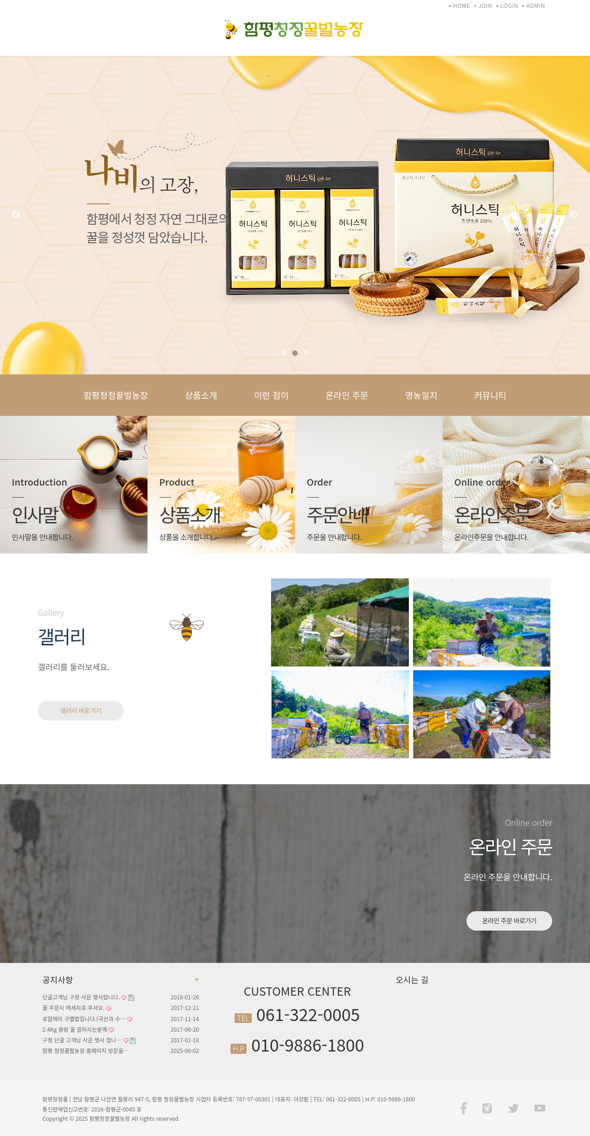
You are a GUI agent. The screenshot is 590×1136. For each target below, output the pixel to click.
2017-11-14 (185, 1018)
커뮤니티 (490, 395)
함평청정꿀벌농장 (115, 395)
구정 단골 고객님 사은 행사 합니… (89, 1040)
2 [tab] (295, 353)
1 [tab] (284, 353)
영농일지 (421, 395)
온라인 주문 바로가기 (509, 920)
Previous (16, 215)
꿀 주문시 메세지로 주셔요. (76, 1007)
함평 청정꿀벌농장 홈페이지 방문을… (85, 1050)
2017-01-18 (185, 1040)
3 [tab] (306, 353)
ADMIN (535, 5)
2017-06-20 (185, 1029)
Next (573, 215)
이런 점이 (271, 395)
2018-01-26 (185, 997)
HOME (461, 5)
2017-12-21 (185, 1007)
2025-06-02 (185, 1050)
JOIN (485, 5)
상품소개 (201, 395)
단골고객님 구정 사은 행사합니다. (88, 997)
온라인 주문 (346, 395)
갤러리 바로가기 (80, 710)
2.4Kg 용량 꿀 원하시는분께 (78, 1029)
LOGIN (510, 5)
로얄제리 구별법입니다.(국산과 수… (87, 1018)
